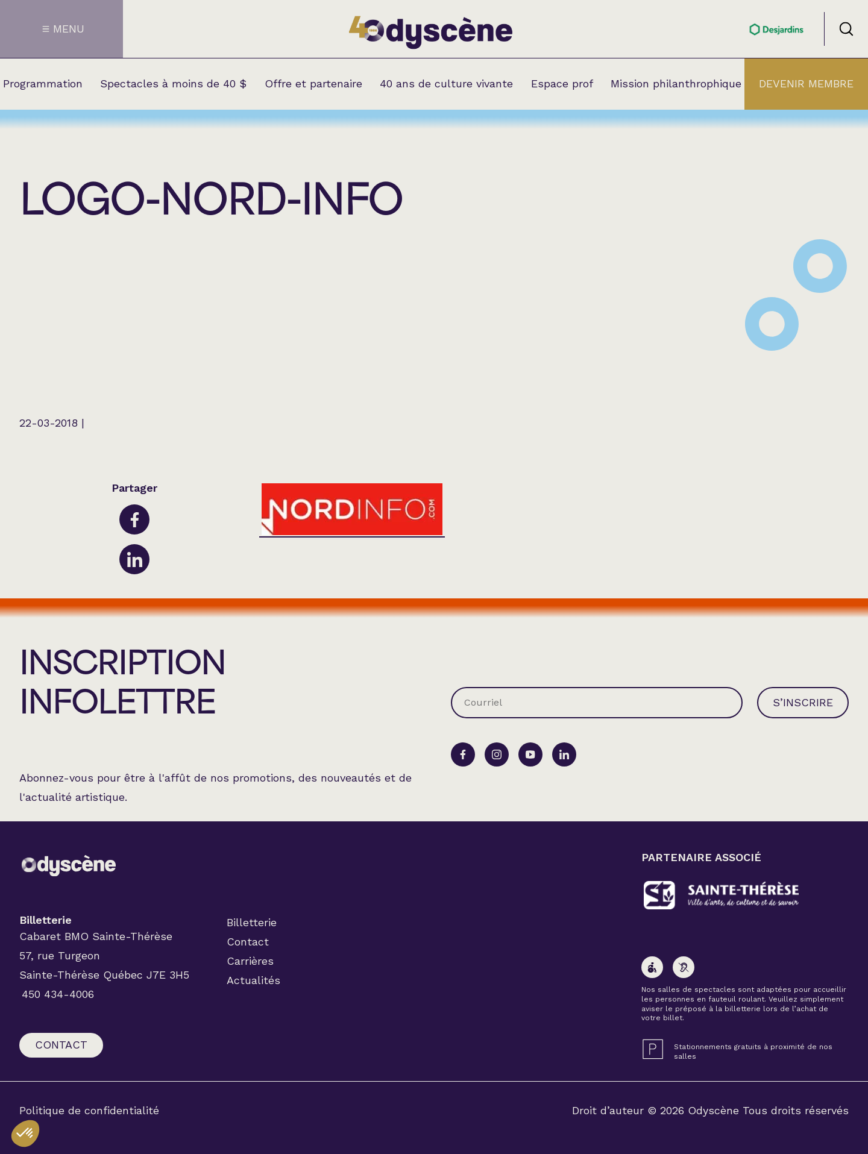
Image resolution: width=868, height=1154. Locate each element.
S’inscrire (803, 702)
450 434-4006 (58, 994)
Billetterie (252, 922)
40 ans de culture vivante (446, 83)
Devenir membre (806, 83)
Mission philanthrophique (676, 83)
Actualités (253, 980)
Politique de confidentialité (89, 1111)
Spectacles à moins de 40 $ (173, 83)
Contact (61, 1044)
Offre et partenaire (313, 83)
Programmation (43, 83)
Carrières (250, 961)
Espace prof (562, 83)
